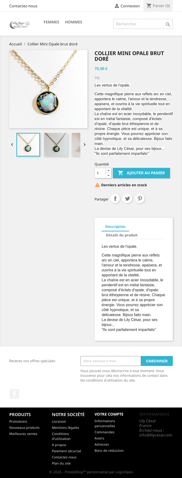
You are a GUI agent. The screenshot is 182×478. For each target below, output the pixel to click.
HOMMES (73, 22)
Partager (115, 198)
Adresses (102, 444)
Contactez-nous (23, 6)
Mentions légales (65, 427)
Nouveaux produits (24, 427)
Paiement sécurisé (66, 451)
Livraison (59, 421)
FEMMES (51, 22)
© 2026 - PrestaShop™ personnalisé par (82, 471)
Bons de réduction (109, 450)
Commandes (104, 432)
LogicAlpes (124, 471)
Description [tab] (115, 226)
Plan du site (61, 463)
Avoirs (99, 438)
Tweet (127, 198)
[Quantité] (100, 173)
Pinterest (140, 198)
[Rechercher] (143, 24)
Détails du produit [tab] (122, 235)
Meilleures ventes (23, 433)
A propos (59, 445)
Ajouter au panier (141, 173)
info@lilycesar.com (155, 435)
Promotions (18, 421)
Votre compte (109, 414)
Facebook (14, 394)
